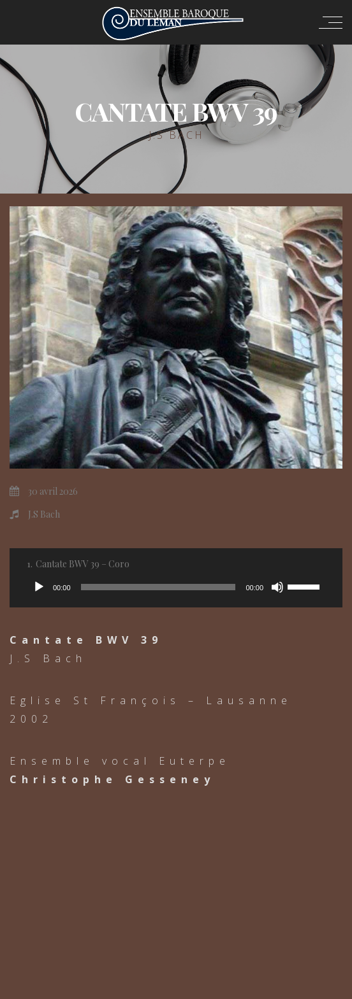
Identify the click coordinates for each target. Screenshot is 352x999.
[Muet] (277, 587)
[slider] (158, 587)
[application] (176, 587)
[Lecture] (39, 587)
